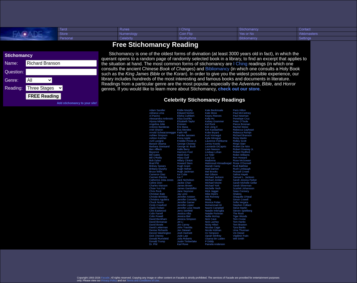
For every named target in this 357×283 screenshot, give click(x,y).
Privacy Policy (109, 280)
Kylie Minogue (213, 138)
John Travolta (184, 227)
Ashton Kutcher (158, 138)
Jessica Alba (184, 213)
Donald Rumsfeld (158, 238)
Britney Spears (157, 166)
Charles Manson (158, 185)
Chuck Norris (156, 202)
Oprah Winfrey (213, 235)
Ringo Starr (239, 143)
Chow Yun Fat (157, 188)
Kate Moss (211, 113)
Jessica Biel (183, 216)
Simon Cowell (240, 199)
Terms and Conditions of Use (143, 280)
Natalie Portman (214, 213)
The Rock (238, 213)
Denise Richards (158, 230)
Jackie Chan (184, 182)
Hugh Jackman (185, 171)
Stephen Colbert (242, 205)
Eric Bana (182, 127)
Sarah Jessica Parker (245, 180)
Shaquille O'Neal (242, 196)
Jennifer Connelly (187, 199)
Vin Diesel (238, 233)
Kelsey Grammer (214, 121)
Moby (208, 199)
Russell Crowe (241, 171)
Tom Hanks (239, 221)
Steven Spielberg (242, 210)
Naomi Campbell (214, 208)
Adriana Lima (156, 113)
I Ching (240, 63)
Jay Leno (182, 194)
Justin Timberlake (187, 241)
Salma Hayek (240, 174)
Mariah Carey (212, 166)
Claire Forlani (156, 208)
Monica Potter (213, 202)
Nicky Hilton (211, 224)
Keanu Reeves (213, 115)
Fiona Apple (183, 138)
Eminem (181, 124)
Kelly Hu (209, 118)
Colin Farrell (156, 213)
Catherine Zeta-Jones (161, 180)
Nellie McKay (212, 216)
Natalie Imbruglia (214, 210)
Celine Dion (155, 182)
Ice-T (180, 177)
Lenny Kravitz (212, 143)
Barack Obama (157, 143)
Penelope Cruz (241, 118)
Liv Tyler (209, 155)
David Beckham (158, 219)
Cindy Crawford (158, 205)
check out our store (238, 89)
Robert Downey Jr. (243, 149)
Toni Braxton (240, 224)
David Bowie (156, 224)
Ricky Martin (240, 138)
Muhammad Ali (213, 205)
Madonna (210, 160)
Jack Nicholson (185, 180)
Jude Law (182, 235)
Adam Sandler (157, 110)
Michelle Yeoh (213, 188)
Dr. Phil (153, 244)
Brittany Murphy (158, 168)
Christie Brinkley (158, 196)
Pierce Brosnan (241, 124)
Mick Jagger (212, 191)
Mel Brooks (211, 171)
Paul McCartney (242, 113)
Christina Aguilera (159, 199)
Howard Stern (184, 163)
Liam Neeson (212, 149)
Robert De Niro (241, 146)
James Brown (184, 185)
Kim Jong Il (211, 127)
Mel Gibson (211, 174)
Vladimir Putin (241, 235)
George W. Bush (186, 146)
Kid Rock (210, 124)
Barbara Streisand (159, 146)
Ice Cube (182, 174)
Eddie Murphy (185, 110)
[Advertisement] (178, 13)
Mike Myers (211, 194)
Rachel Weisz (240, 127)
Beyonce (154, 152)
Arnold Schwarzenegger (162, 132)
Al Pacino (154, 115)
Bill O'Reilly (155, 157)
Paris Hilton (239, 110)
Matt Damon (212, 168)
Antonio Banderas (159, 127)
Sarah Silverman (242, 185)
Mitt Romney (212, 196)
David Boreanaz (158, 221)
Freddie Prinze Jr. (187, 141)
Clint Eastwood (157, 210)
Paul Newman (241, 115)
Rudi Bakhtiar (240, 166)
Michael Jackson (214, 177)
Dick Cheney (156, 235)
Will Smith (238, 238)
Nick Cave (210, 219)
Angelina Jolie (157, 124)
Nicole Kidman (213, 230)
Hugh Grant (183, 166)
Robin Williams (241, 155)
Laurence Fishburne (216, 141)
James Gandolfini (187, 188)
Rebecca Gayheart (243, 129)
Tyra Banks (239, 227)
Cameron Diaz (157, 174)
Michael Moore (213, 182)
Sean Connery (241, 191)
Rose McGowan (242, 160)
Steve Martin (240, 208)
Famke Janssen (186, 135)
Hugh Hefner (184, 168)
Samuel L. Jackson (243, 177)
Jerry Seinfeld (184, 210)
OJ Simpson (212, 233)
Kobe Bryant (212, 132)
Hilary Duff (183, 157)
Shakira (237, 194)
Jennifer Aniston (186, 196)
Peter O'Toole (240, 121)
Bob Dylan (155, 160)
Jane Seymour (185, 191)
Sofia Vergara (240, 202)
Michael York (212, 185)
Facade (105, 277)
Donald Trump (157, 241)
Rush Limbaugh (241, 168)
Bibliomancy (217, 68)
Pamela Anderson (215, 244)
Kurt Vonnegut (213, 135)
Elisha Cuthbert (185, 115)
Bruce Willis (155, 171)
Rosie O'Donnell (242, 163)
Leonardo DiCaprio (215, 146)
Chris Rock (155, 191)
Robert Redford (241, 152)
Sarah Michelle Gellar (245, 182)
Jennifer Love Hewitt (188, 208)
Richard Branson (242, 135)
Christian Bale (157, 194)
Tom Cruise (239, 219)
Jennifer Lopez (185, 205)
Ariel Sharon (156, 129)
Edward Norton (185, 113)
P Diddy (209, 241)
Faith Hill (182, 132)
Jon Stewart (183, 230)
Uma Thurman (241, 230)
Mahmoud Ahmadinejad (218, 163)
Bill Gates (154, 155)
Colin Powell (156, 216)
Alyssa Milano (157, 121)
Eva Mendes (184, 129)
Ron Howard (240, 157)
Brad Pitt (154, 163)
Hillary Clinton (185, 160)
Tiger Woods (240, 216)
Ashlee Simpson (158, 135)
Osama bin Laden (215, 238)
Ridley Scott (239, 141)
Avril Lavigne (156, 141)
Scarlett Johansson (243, 188)
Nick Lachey (212, 221)
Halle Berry (183, 149)
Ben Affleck (155, 149)
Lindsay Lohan (213, 152)
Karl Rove (182, 244)
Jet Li (180, 221)
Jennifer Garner (186, 202)
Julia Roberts (184, 238)
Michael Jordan (213, 180)
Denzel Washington (160, 233)
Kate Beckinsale (214, 110)
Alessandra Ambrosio (161, 118)
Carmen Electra (158, 177)
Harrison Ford (184, 152)
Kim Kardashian (214, 129)
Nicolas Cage (212, 227)
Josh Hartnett (184, 233)
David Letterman (158, 227)
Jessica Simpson (186, 219)
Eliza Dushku (184, 118)
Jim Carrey (183, 224)
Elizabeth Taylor (186, 121)
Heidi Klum (183, 155)
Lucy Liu (209, 157)
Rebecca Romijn (242, 132)
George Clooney (186, 143)
